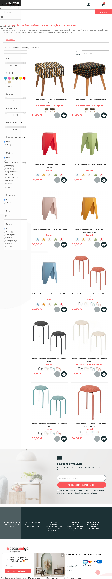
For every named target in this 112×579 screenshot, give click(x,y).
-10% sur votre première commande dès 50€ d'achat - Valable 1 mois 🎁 (18, 559)
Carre (9, 238)
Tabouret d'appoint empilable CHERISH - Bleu (49, 294)
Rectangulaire (12, 235)
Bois (9, 183)
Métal (9, 180)
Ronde (9, 232)
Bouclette (10, 174)
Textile (10, 166)
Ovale (9, 244)
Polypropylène (12, 177)
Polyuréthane (12, 172)
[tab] (56, 39)
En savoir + (10, 40)
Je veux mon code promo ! (17, 571)
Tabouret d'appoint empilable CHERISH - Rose (49, 229)
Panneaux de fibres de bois (15, 163)
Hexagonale (11, 241)
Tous (8, 142)
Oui (8, 145)
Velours (10, 169)
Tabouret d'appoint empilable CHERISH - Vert (89, 164)
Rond (9, 246)
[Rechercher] (56, 11)
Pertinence (95, 53)
